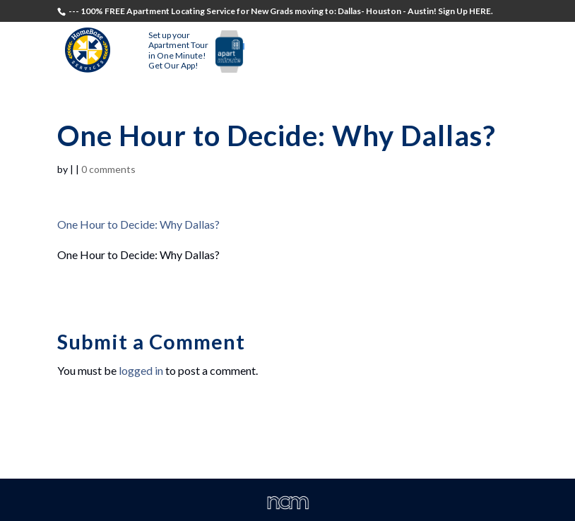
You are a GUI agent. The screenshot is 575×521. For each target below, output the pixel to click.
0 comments (108, 169)
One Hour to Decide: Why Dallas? (138, 224)
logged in (141, 370)
